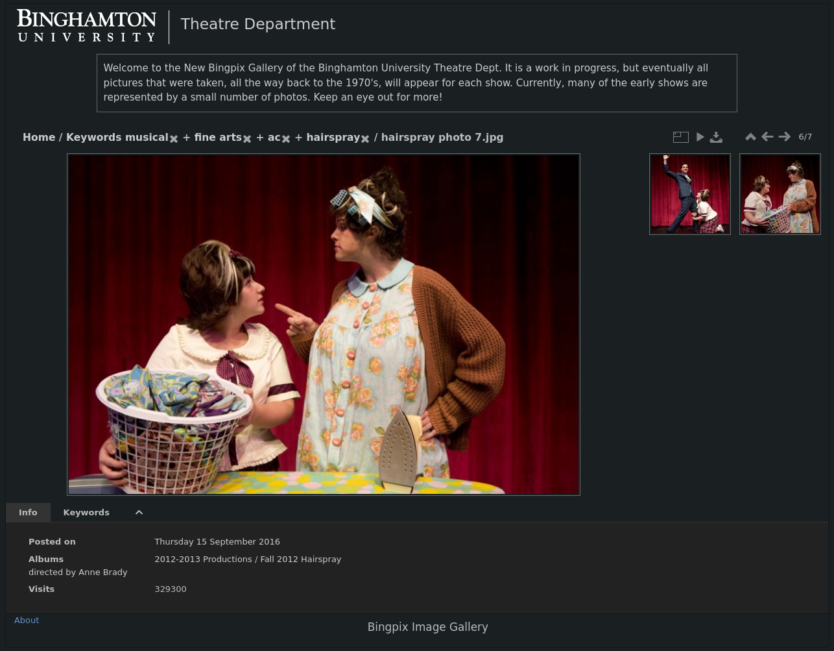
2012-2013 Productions (203, 559)
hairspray (334, 137)
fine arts (218, 137)
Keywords (94, 137)
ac (274, 137)
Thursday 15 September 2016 (217, 542)
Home (39, 137)
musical (147, 137)
